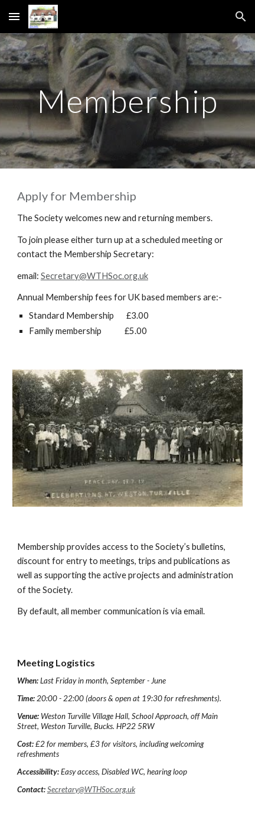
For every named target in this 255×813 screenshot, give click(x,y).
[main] (127, 100)
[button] (14, 16)
